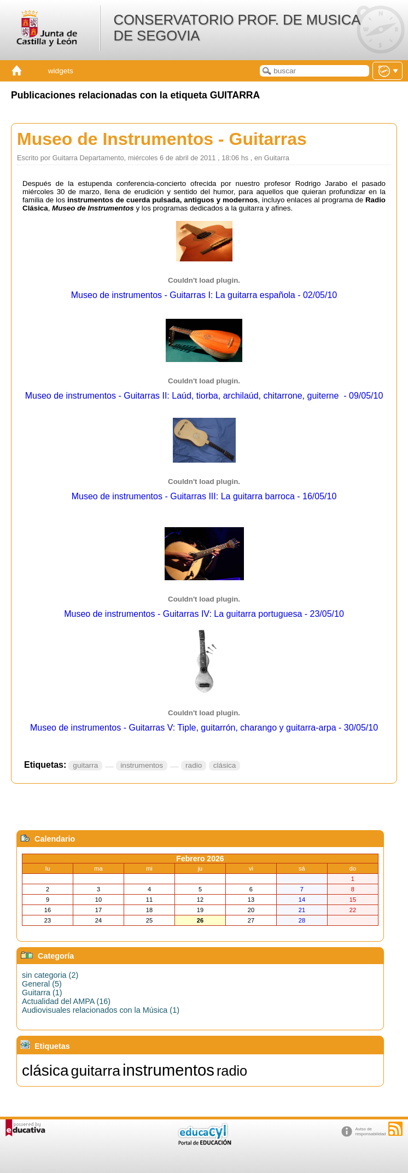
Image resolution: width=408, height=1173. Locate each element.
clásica (224, 765)
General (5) (42, 983)
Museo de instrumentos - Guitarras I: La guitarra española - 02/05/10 (204, 295)
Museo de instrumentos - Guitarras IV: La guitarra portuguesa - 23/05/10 (204, 613)
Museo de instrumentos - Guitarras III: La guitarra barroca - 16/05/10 (204, 496)
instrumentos (141, 765)
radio (193, 765)
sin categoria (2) (50, 975)
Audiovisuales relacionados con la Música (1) (100, 1010)
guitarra (85, 765)
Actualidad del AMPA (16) (66, 1001)
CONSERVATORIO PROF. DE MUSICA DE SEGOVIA (236, 27)
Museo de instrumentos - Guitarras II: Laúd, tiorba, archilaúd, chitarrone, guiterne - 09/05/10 (204, 395)
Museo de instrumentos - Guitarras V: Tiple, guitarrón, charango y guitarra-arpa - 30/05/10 (204, 727)
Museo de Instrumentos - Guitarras (162, 139)
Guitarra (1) (42, 992)
